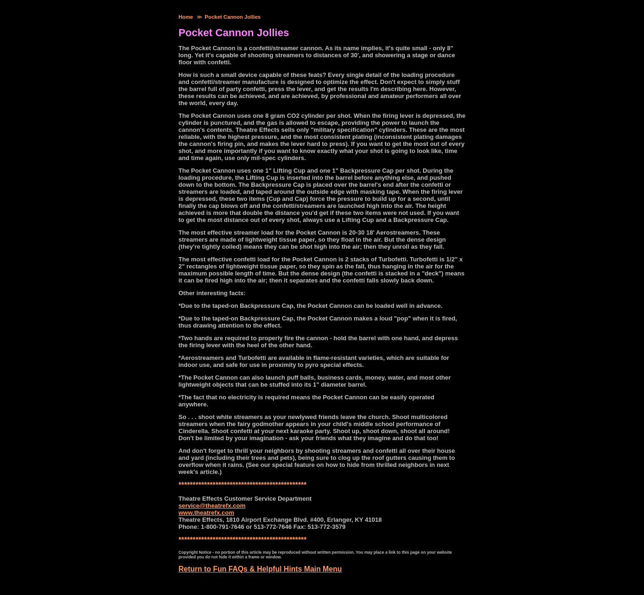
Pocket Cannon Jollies (233, 17)
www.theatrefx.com (207, 512)
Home (186, 17)
